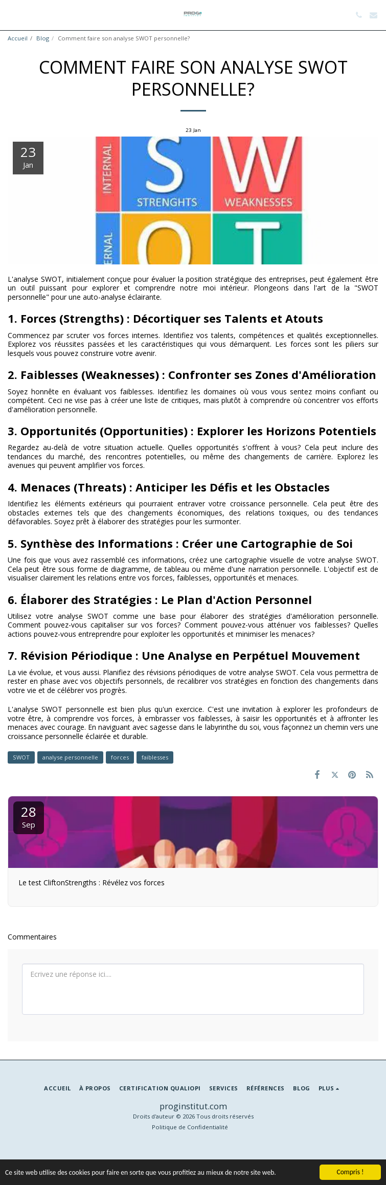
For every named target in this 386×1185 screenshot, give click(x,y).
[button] (11, 14)
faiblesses (155, 757)
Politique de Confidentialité (190, 1127)
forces (120, 757)
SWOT (21, 757)
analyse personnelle (70, 757)
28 (28, 816)
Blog (42, 38)
